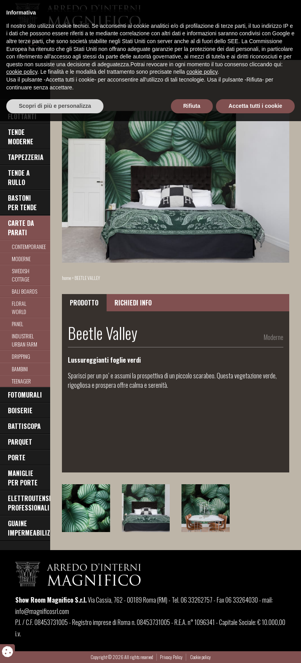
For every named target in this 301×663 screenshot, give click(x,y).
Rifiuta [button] (192, 648)
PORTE (16, 457)
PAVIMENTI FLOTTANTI (22, 111)
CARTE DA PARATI (21, 227)
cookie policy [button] (21, 614)
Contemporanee (29, 246)
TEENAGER (21, 381)
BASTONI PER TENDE (22, 202)
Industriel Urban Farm (24, 340)
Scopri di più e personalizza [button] (55, 648)
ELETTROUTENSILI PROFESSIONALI (29, 503)
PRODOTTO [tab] (84, 302)
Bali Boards (24, 291)
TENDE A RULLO (19, 177)
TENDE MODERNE (20, 136)
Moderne (21, 258)
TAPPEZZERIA (26, 157)
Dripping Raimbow (21, 360)
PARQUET (20, 442)
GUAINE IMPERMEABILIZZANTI (29, 528)
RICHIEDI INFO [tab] (133, 302)
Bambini (20, 369)
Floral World (19, 307)
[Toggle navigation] (33, 42)
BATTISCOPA (24, 426)
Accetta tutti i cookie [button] (255, 648)
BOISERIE (20, 410)
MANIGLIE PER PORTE (23, 478)
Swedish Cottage (20, 275)
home (66, 277)
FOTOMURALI (25, 395)
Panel (17, 324)
